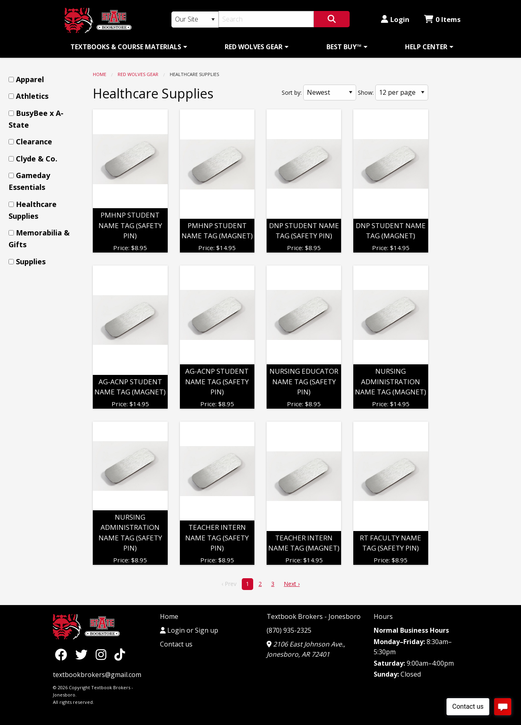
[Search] (266, 19)
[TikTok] (119, 654)
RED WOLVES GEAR (253, 46)
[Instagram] (103, 654)
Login (395, 19)
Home (99, 74)
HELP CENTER (426, 46)
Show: (366, 92)
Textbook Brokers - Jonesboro (314, 616)
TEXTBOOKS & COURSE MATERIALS (125, 46)
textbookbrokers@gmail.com (97, 674)
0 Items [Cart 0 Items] (442, 19)
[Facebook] (63, 654)
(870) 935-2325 (289, 630)
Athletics (32, 96)
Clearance (34, 141)
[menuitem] (127, 46)
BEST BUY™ (343, 46)
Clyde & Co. (36, 158)
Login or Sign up (189, 630)
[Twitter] (83, 654)
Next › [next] (292, 584)
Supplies (31, 261)
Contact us (176, 644)
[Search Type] (195, 19)
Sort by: (292, 92)
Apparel (30, 79)
